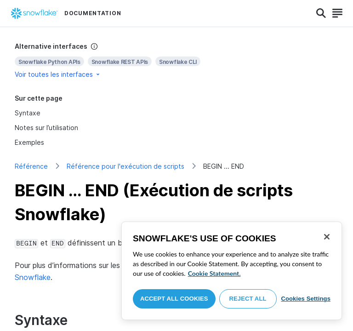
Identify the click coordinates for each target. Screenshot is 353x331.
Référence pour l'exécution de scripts (125, 166)
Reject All (248, 298)
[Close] (327, 237)
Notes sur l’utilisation (46, 127)
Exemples (29, 142)
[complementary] (176, 60)
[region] (231, 271)
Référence (31, 166)
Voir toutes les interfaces (58, 74)
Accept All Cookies (174, 298)
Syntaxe (27, 113)
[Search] (321, 13)
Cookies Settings (305, 298)
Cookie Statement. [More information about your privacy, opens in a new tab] (214, 273)
